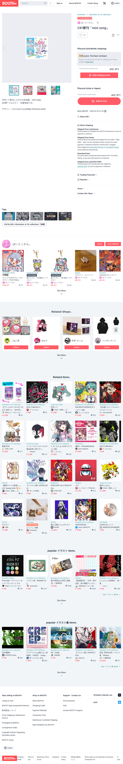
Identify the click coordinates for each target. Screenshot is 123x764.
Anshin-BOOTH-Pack (96, 147)
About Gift (84, 117)
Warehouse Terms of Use (43, 758)
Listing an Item (7, 701)
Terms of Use (31, 758)
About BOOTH (75, 3)
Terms (80, 189)
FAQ (65, 706)
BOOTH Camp (7, 740)
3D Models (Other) (8, 273)
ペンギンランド (109, 341)
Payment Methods (40, 710)
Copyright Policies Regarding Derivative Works (13, 733)
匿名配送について (9, 710)
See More (61, 357)
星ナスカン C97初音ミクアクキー (61, 279)
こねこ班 (15, 341)
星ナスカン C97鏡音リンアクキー (37, 279)
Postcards (102, 273)
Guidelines (55, 757)
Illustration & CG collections (100, 15)
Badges (77, 273)
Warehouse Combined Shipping (45, 720)
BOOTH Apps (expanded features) (15, 706)
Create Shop (92, 3)
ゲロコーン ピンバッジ (84, 275)
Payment (83, 180)
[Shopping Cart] (104, 3)
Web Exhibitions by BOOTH (43, 725)
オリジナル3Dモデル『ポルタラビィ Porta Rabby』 (12, 279)
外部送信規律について (76, 758)
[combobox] (34, 3)
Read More (89, 62)
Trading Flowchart (87, 175)
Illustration (81, 15)
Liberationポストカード (107, 275)
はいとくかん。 (22, 244)
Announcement (69, 701)
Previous (4, 48)
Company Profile (20, 758)
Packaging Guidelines (10, 723)
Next (69, 48)
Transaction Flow (39, 715)
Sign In (60, 3)
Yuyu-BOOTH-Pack (112, 147)
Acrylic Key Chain (32, 273)
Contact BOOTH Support (73, 710)
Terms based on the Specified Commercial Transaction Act (99, 758)
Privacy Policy (63, 758)
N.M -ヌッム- (77, 341)
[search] (45, 3)
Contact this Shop (85, 193)
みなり (45, 341)
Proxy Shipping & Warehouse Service (13, 716)
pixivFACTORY (82, 166)
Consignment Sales (9, 728)
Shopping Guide (39, 706)
